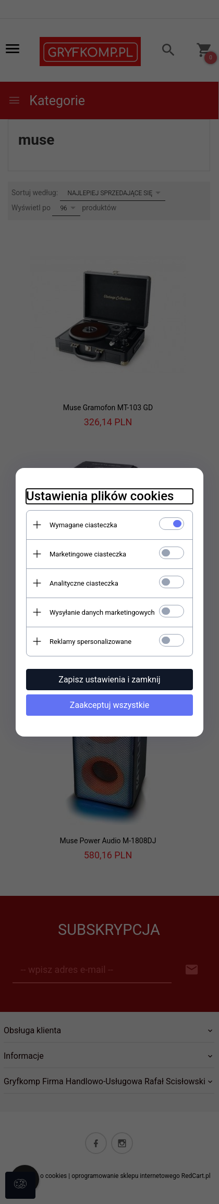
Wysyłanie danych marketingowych (102, 612)
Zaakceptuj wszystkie (109, 705)
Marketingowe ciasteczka (88, 554)
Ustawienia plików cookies (100, 496)
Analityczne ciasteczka (84, 583)
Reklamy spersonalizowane (90, 641)
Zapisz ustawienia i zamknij (109, 680)
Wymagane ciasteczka (83, 525)
